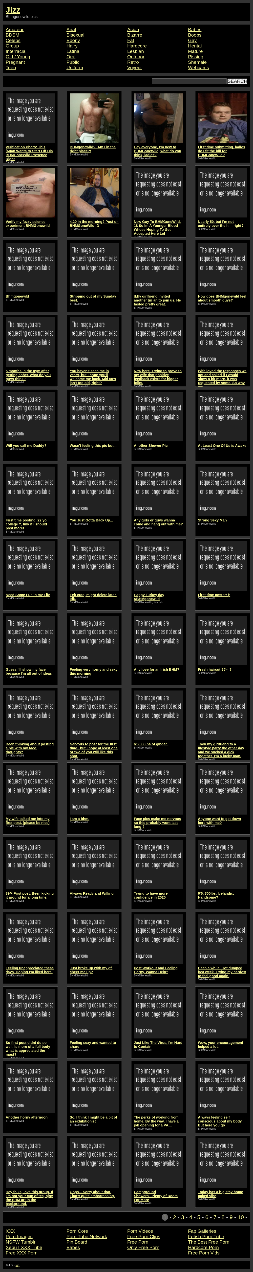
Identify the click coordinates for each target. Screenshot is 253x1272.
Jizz (13, 9)
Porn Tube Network (86, 1236)
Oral (70, 56)
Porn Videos (140, 1231)
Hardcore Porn (203, 1247)
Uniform (74, 67)
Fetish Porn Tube (206, 1236)
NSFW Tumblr (20, 1242)
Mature (195, 51)
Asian (133, 29)
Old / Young (18, 56)
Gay (192, 40)
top (18, 1265)
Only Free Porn (143, 1247)
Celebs (13, 40)
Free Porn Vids (204, 1252)
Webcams (198, 67)
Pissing (195, 56)
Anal (71, 29)
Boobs (194, 35)
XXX (10, 1231)
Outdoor (135, 56)
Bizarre (134, 35)
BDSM (12, 35)
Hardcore (137, 45)
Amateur (15, 29)
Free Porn (137, 1242)
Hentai (195, 45)
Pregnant (15, 62)
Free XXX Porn (22, 1252)
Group (12, 45)
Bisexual (75, 35)
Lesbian (135, 51)
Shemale (197, 62)
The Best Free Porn (208, 1242)
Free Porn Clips (143, 1236)
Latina (72, 51)
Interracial (16, 51)
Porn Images (19, 1236)
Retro (133, 62)
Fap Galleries (202, 1231)
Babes (194, 29)
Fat (130, 40)
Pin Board (76, 1242)
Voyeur (134, 67)
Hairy (72, 45)
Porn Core (77, 1231)
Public (72, 62)
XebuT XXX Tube (24, 1247)
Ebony (73, 40)
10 (241, 1217)
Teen (11, 67)
